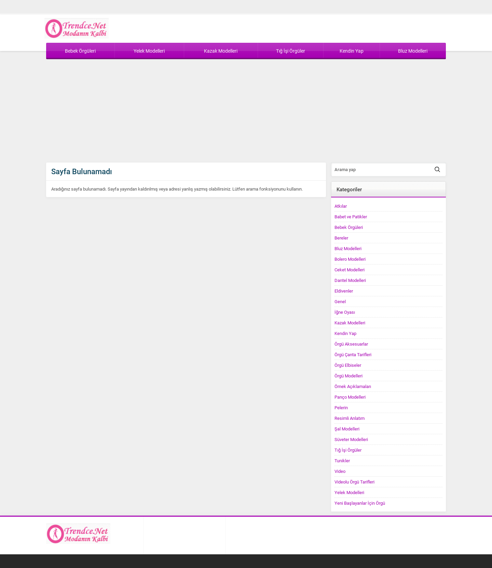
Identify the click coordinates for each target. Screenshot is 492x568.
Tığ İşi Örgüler (347, 450)
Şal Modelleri (346, 429)
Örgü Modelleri (348, 376)
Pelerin (341, 407)
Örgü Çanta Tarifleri (352, 354)
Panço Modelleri (350, 397)
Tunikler (342, 460)
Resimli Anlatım (349, 418)
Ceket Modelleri (349, 270)
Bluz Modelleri (347, 248)
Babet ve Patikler (350, 217)
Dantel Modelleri (350, 280)
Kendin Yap (345, 333)
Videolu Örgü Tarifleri (354, 482)
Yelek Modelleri (349, 492)
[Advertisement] (246, 111)
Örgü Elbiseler (347, 365)
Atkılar (340, 206)
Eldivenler (343, 291)
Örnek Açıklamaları (352, 386)
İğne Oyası (344, 312)
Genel (340, 301)
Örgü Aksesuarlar (351, 344)
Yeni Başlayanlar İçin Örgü (359, 503)
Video (339, 471)
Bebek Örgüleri (348, 227)
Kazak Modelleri (349, 323)
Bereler (341, 238)
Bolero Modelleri (350, 259)
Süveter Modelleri (351, 439)
